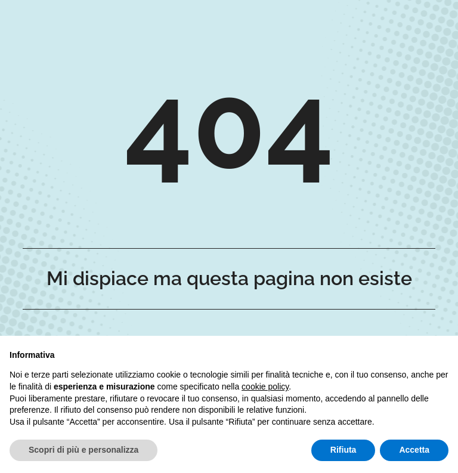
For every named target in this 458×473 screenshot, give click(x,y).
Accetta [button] (414, 450)
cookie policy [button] (265, 386)
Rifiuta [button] (343, 450)
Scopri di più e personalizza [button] (83, 450)
